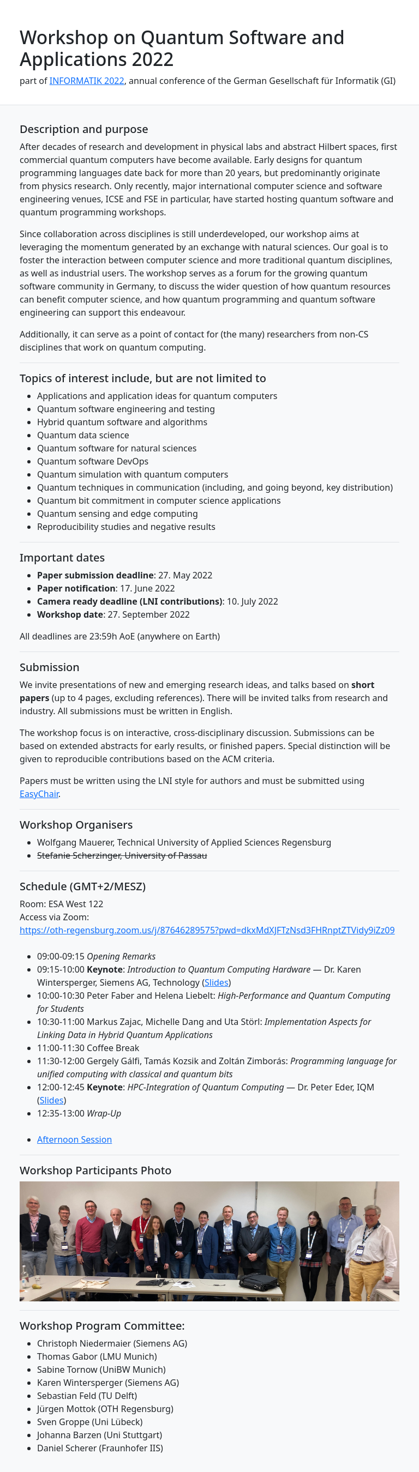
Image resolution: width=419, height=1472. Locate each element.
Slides (217, 982)
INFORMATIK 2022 (87, 81)
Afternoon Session (74, 1139)
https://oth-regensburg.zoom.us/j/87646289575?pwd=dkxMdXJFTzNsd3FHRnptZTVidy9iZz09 (207, 930)
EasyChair (39, 794)
